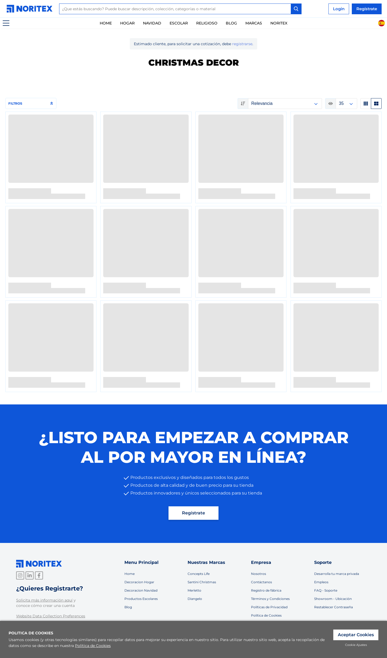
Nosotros (258, 574)
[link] (31, 9)
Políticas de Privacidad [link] (269, 607)
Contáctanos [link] (261, 582)
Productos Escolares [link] (141, 599)
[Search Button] (296, 8)
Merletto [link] (194, 590)
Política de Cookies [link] (266, 615)
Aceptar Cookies (356, 634)
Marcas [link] (253, 23)
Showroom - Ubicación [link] (333, 599)
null (285, 103)
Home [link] (106, 23)
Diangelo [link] (195, 599)
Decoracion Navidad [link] (140, 590)
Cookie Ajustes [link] (356, 645)
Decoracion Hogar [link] (139, 582)
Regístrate (366, 8)
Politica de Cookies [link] (93, 645)
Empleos (321, 582)
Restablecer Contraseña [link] (333, 607)
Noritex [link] (278, 23)
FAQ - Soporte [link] (325, 590)
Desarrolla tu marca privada (336, 574)
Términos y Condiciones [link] (270, 599)
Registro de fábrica (266, 590)
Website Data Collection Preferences (50, 616)
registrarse (242, 43)
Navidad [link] (152, 23)
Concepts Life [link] (199, 574)
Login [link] (339, 8)
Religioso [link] (206, 23)
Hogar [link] (127, 23)
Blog (231, 23)
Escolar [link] (179, 23)
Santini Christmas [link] (202, 582)
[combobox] (180, 8)
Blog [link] (128, 607)
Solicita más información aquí (44, 600)
